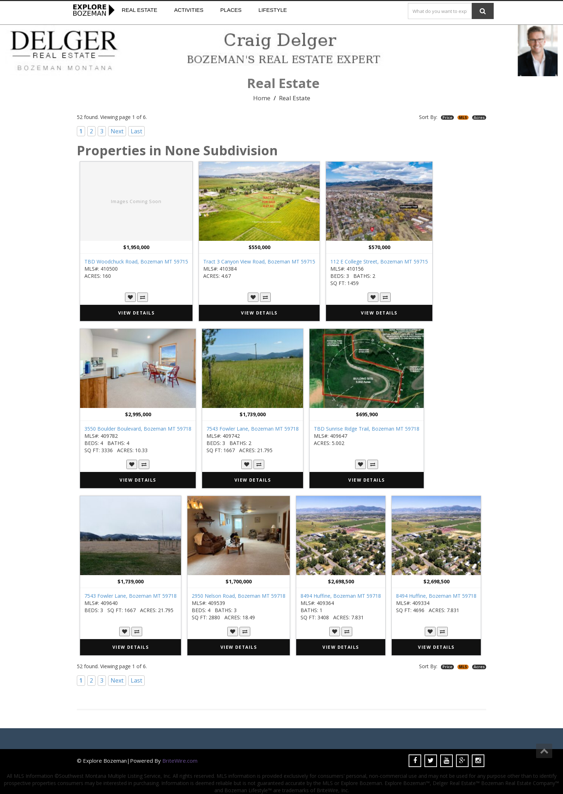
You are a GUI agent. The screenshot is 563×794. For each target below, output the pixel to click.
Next (117, 131)
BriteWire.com (179, 760)
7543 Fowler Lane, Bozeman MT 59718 (252, 428)
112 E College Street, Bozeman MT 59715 (379, 261)
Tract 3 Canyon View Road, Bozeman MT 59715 (259, 261)
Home (261, 98)
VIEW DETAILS (136, 313)
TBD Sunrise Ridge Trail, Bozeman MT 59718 (366, 428)
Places (231, 10)
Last (136, 131)
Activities (189, 10)
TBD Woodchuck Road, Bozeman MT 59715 (136, 261)
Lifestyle (273, 10)
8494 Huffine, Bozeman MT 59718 (341, 595)
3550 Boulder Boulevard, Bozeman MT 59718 (137, 428)
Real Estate (139, 10)
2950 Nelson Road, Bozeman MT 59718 (238, 595)
